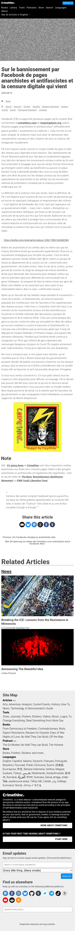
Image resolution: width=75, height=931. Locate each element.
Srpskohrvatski (55, 773)
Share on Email (22, 524)
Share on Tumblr (52, 524)
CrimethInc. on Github (31, 893)
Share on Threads (40, 524)
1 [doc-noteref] (52, 126)
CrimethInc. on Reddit (12, 900)
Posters (26, 716)
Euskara (7, 773)
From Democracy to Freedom (20, 728)
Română (12, 777)
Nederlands (38, 773)
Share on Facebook (46, 524)
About (4, 11)
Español (36, 106)
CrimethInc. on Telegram (51, 893)
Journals (15, 716)
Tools (22, 7)
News (8, 101)
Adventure (15, 704)
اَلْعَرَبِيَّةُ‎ (21, 777)
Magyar (60, 769)
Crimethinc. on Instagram (18, 893)
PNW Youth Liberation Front (32, 480)
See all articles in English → (16, 14)
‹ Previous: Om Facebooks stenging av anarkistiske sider (29, 537)
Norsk (13, 110)
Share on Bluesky (28, 524)
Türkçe (17, 773)
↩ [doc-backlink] (38, 507)
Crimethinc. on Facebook (12, 893)
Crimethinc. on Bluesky (25, 893)
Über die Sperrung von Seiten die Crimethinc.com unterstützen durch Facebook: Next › (37, 542)
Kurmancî (8, 785)
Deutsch (17, 106)
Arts (5, 704)
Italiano (64, 106)
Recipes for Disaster (37, 732)
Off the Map (56, 736)
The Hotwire (56, 744)
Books (4, 7)
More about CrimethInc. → (56, 825)
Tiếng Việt (36, 781)
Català (47, 781)
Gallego (61, 781)
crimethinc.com (27, 122)
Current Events (41, 704)
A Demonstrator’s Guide (39, 708)
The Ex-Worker (11, 744)
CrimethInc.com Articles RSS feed (18, 900)
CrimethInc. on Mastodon (5, 893)
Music (55, 716)
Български (9, 769)
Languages (61, 7)
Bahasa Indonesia (50, 106)
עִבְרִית (57, 777)
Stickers (36, 716)
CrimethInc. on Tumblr (38, 893)
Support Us (68, 3)
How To (65, 704)
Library (13, 7)
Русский (20, 765)
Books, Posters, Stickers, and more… (24, 753)
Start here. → (63, 839)
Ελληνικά (39, 765)
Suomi (50, 765)
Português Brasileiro (27, 110)
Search (49, 7)
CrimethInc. (8, 2)
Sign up (66, 876)
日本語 (4, 110)
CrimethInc (33, 465)
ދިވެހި (54, 781)
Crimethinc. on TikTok (58, 893)
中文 (19, 769)
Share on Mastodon (34, 524)
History (55, 704)
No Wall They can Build (34, 744)
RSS (14, 701)
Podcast (8, 740)
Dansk (8, 106)
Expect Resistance (13, 732)
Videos (47, 716)
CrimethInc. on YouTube (5, 900)
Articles (7, 700)
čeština (50, 769)
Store (41, 7)
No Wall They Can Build (34, 736)
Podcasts (31, 7)
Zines (6, 716)
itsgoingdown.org (50, 122)
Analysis (27, 704)
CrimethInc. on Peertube (64, 893)
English (27, 106)
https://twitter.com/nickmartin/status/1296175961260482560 (36, 240)
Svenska (43, 110)
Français (49, 761)
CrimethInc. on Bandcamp (45, 893)
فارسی (26, 773)
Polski (29, 765)
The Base (27, 476)
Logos (63, 716)
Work (62, 728)
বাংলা (29, 777)
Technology (17, 708)
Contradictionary (48, 728)
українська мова (19, 781)
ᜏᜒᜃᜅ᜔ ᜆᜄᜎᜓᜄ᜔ (32, 785)
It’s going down (15, 465)
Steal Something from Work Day (44, 720)
